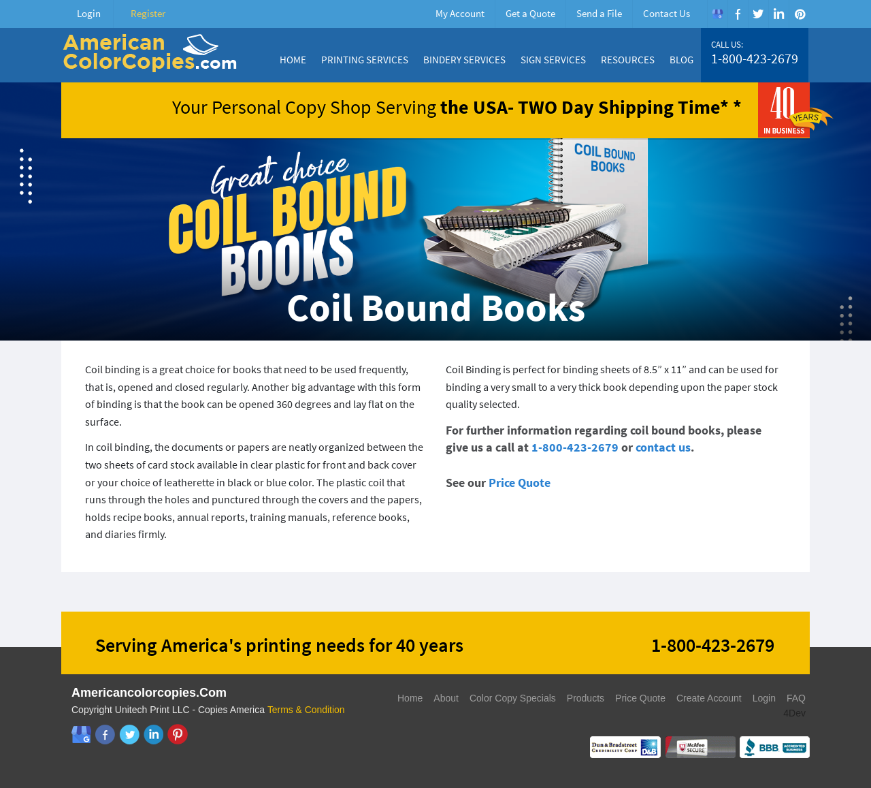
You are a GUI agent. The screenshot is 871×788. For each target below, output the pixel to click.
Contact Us (666, 13)
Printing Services (364, 59)
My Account (460, 13)
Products (585, 698)
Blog (681, 59)
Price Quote (519, 482)
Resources (628, 59)
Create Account (709, 698)
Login (89, 13)
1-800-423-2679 (754, 58)
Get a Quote (530, 13)
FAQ (796, 698)
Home (293, 59)
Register (148, 13)
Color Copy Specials (513, 698)
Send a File (599, 13)
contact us (663, 447)
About (446, 698)
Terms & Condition (306, 709)
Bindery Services (464, 59)
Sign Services (553, 59)
